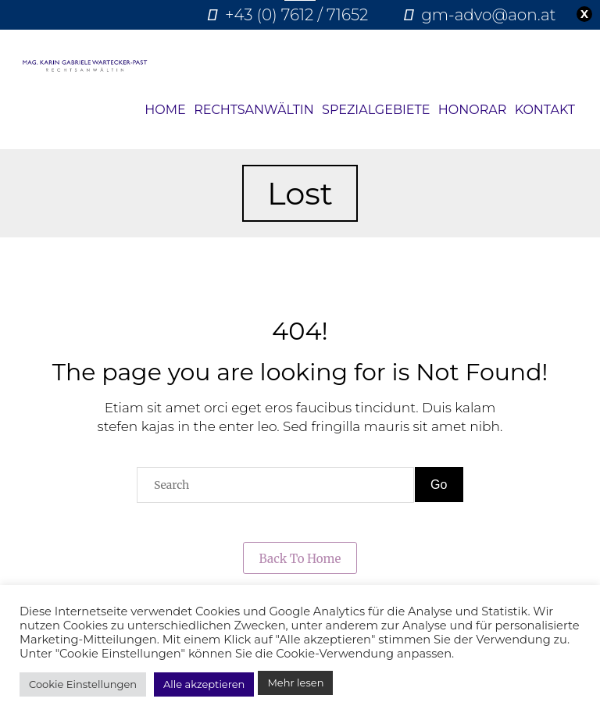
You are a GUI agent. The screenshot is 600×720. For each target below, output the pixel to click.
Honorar (472, 109)
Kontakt (545, 109)
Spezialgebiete (376, 109)
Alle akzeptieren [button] (204, 684)
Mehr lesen (295, 682)
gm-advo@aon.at (488, 14)
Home (165, 109)
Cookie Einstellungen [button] (83, 684)
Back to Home (300, 558)
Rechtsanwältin (254, 109)
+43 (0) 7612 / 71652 (296, 14)
